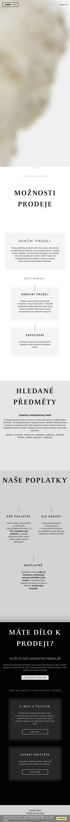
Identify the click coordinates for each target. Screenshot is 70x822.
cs (61, 5)
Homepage (26, 176)
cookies (6, 820)
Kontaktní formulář (35, 677)
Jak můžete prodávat (40, 176)
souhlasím (61, 818)
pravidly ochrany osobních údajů (34, 816)
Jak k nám (35, 772)
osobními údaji (33, 818)
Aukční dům (35, 810)
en (64, 5)
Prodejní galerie (35, 813)
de (67, 5)
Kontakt (35, 732)
